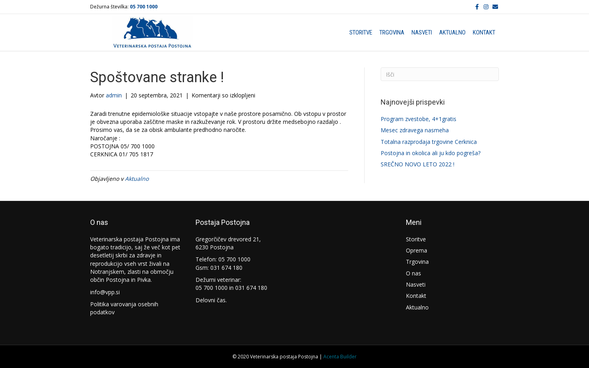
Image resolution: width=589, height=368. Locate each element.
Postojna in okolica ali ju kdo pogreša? (430, 153)
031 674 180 (226, 267)
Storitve (360, 32)
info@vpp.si (105, 292)
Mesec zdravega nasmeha (415, 130)
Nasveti (421, 32)
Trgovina (391, 32)
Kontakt (484, 32)
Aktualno (452, 32)
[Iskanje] (440, 74)
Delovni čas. (211, 300)
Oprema (416, 250)
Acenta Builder (340, 356)
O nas (413, 273)
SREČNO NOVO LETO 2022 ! (417, 164)
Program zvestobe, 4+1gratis (418, 119)
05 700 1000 (143, 6)
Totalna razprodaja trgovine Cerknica (429, 142)
